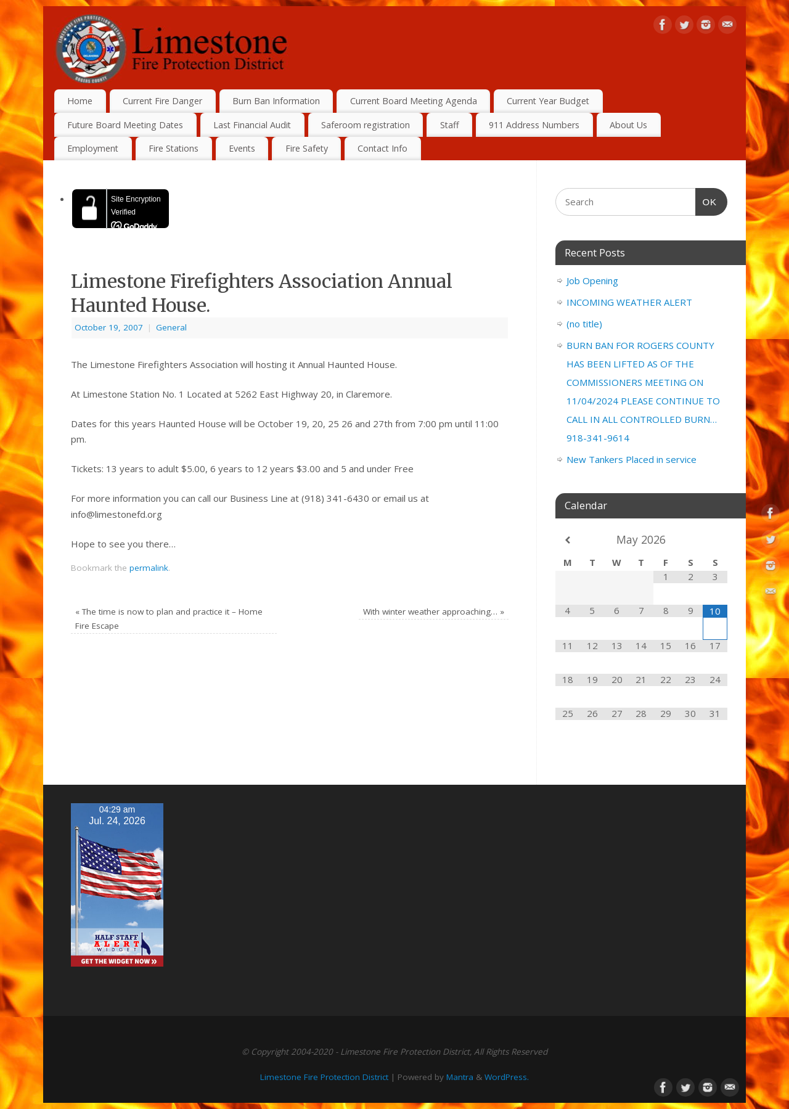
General (171, 327)
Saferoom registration (365, 125)
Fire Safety (306, 148)
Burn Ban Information (276, 101)
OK (706, 200)
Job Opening (592, 280)
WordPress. (506, 1076)
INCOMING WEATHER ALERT (629, 302)
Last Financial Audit (252, 125)
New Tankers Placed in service (631, 459)
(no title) (584, 323)
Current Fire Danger (162, 101)
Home (79, 101)
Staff (449, 125)
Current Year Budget (548, 101)
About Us (628, 125)
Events (242, 148)
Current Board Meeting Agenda (413, 101)
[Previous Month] (567, 540)
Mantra (459, 1076)
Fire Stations (173, 148)
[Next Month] (715, 540)
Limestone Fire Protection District (324, 1076)
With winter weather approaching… (433, 611)
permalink (148, 567)
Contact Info (382, 148)
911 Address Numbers (534, 125)
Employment (92, 148)
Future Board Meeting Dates (125, 125)
